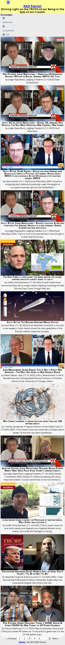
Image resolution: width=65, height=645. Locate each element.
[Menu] (8, 2)
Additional (7, 22)
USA (7, 34)
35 (49, 638)
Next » (55, 638)
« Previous (11, 638)
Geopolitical (8, 30)
